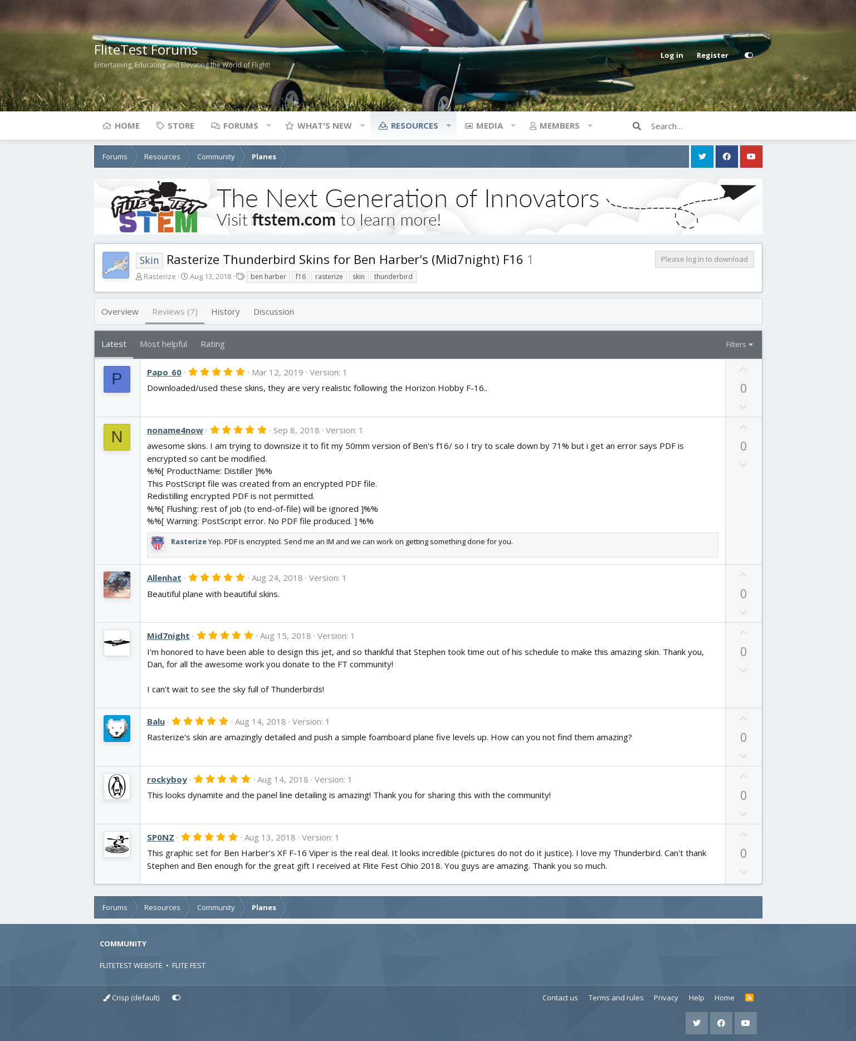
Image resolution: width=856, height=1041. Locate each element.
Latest (113, 343)
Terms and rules (616, 998)
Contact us (560, 998)
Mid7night (168, 635)
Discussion (273, 311)
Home (127, 125)
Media (489, 125)
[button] (269, 125)
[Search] (706, 126)
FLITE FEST (189, 965)
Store (181, 125)
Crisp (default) (131, 998)
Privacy (666, 998)
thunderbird (393, 276)
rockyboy (167, 779)
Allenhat (164, 577)
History (225, 311)
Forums (240, 125)
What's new (324, 125)
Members (560, 125)
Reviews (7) (175, 311)
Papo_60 (164, 372)
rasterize (329, 276)
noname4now (175, 430)
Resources (414, 125)
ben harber (268, 276)
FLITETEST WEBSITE (131, 965)
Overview (120, 311)
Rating (212, 343)
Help (697, 998)
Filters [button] (736, 344)
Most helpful (163, 343)
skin (359, 276)
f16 (301, 276)
